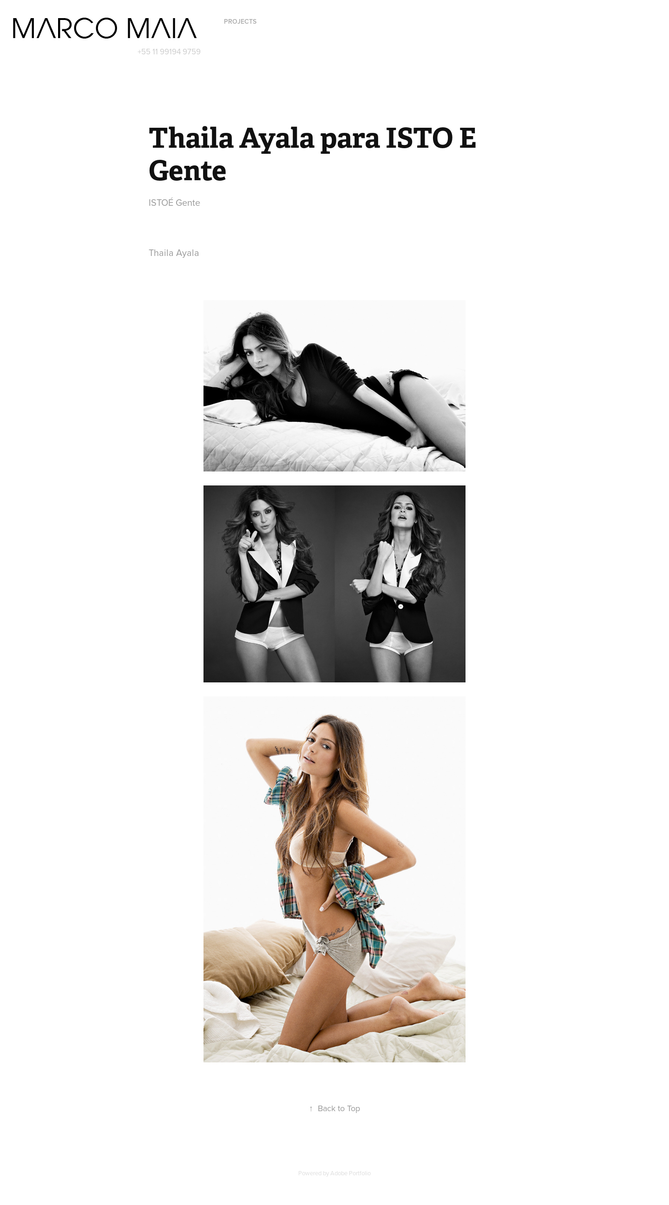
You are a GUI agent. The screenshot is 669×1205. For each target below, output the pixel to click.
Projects (240, 21)
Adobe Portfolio (350, 1173)
